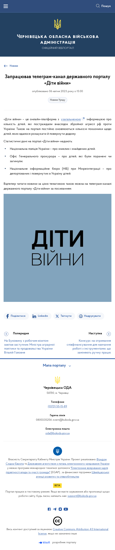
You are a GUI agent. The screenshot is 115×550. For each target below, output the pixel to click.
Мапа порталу (54, 366)
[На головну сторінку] (57, 34)
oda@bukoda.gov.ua (57, 433)
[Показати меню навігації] (5, 6)
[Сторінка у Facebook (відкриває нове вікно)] (49, 509)
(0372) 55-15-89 (57, 406)
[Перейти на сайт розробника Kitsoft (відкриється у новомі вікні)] (45, 542)
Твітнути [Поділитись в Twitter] (66, 316)
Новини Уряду (57, 100)
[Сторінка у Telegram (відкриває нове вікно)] (55, 509)
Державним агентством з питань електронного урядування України (68, 463)
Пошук (106, 6)
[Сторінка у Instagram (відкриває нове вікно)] (60, 509)
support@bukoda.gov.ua (82, 496)
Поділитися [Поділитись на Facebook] (18, 316)
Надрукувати (92, 316)
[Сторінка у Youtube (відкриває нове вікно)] (66, 509)
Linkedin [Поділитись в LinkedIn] (43, 316)
